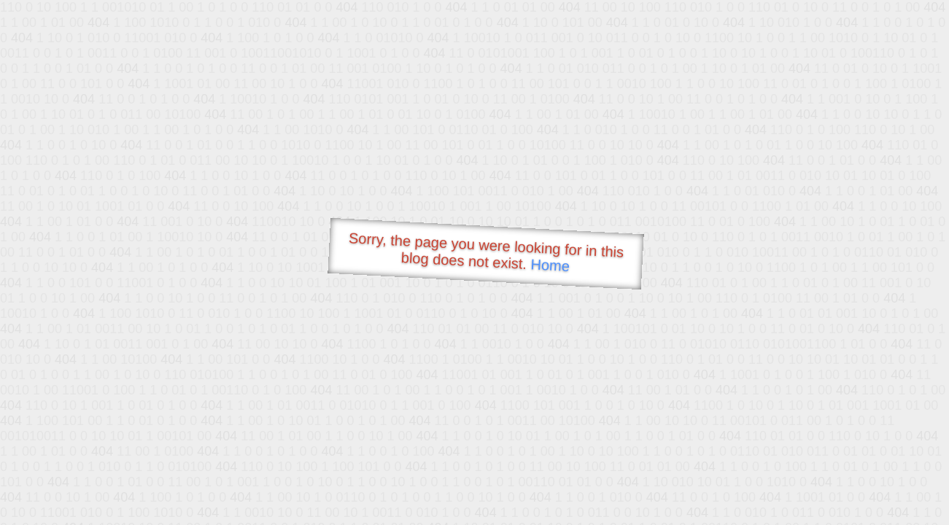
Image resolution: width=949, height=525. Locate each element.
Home (550, 265)
